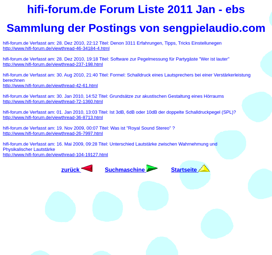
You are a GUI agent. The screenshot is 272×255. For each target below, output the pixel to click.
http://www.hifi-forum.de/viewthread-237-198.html (53, 64)
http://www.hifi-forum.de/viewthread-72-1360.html (53, 101)
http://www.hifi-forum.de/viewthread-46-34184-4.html (56, 48)
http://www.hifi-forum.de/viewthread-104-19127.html (55, 154)
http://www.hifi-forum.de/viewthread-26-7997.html (53, 133)
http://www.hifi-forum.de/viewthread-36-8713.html (53, 117)
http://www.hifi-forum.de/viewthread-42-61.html (50, 85)
